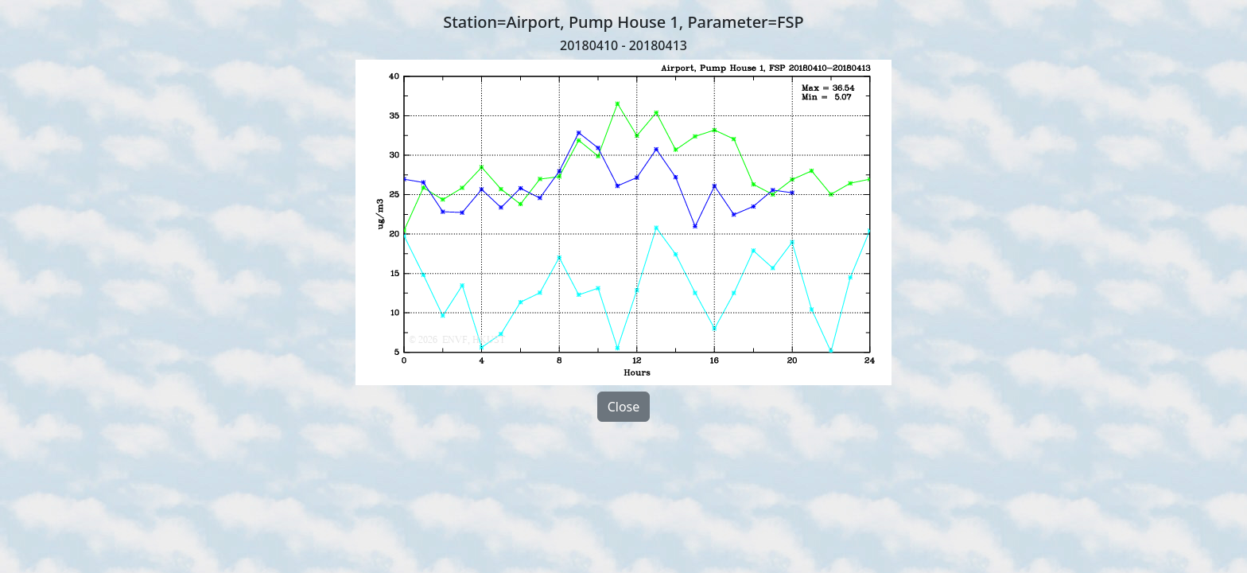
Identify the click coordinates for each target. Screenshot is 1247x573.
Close (624, 406)
